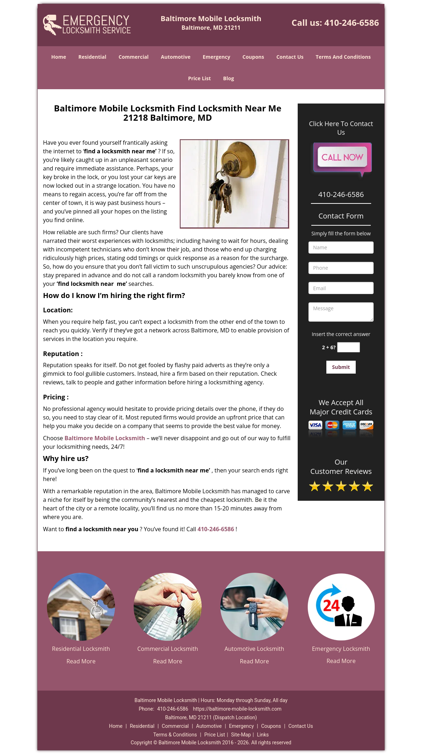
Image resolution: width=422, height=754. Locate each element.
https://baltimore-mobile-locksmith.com (237, 709)
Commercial (134, 56)
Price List (199, 78)
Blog (228, 78)
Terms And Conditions (343, 56)
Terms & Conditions (175, 735)
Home (58, 56)
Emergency (216, 56)
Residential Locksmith (81, 649)
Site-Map (241, 735)
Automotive (176, 56)
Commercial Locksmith (167, 649)
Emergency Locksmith (341, 649)
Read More (80, 661)
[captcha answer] (348, 347)
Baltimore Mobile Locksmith (104, 438)
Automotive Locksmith (254, 649)
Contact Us (289, 56)
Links (263, 735)
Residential (92, 56)
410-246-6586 (351, 22)
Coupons (253, 56)
